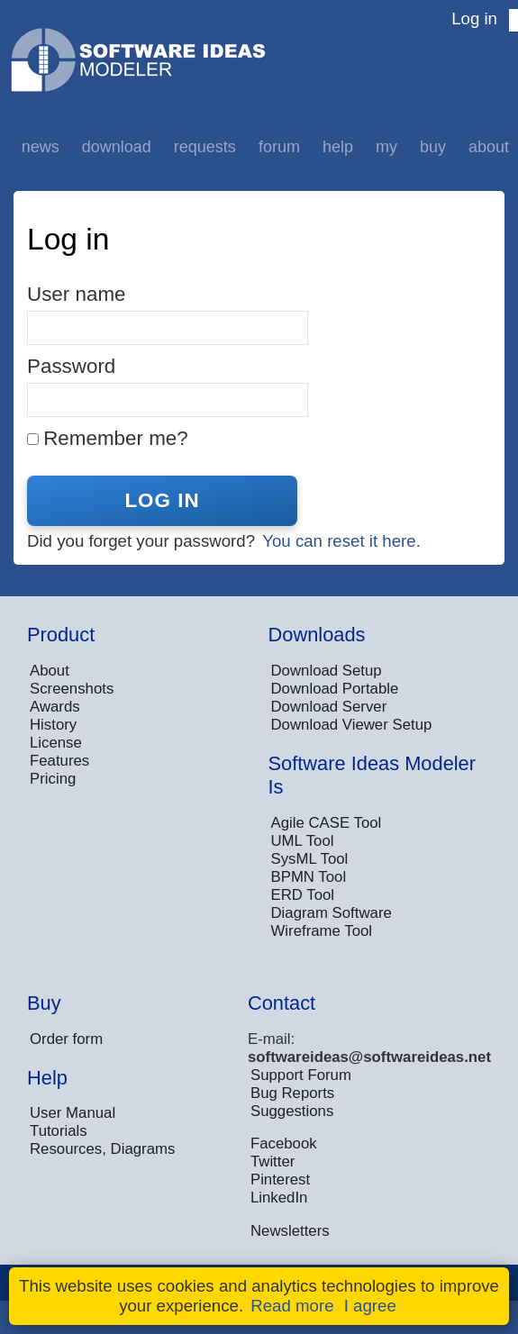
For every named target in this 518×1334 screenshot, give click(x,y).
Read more (291, 1305)
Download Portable (335, 688)
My (386, 147)
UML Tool (302, 840)
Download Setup (326, 670)
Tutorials (58, 1130)
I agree (370, 1305)
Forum (279, 147)
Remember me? (115, 438)
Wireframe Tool (322, 930)
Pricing (53, 778)
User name (76, 294)
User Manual (72, 1112)
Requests (205, 147)
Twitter (272, 1161)
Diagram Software (331, 912)
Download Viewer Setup (351, 724)
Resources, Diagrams (102, 1148)
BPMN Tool (309, 876)
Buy (433, 147)
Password (71, 366)
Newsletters (290, 1230)
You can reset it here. (341, 540)
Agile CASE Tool (326, 822)
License (56, 742)
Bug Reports (292, 1093)
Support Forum (300, 1075)
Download (116, 147)
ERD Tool (303, 894)
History (53, 724)
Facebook (283, 1143)
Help (338, 147)
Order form (66, 1039)
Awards (55, 706)
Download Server (329, 706)
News (40, 147)
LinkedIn (278, 1197)
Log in (474, 18)
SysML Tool (310, 858)
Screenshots (72, 688)
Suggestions (291, 1111)
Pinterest (280, 1179)
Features (59, 760)
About (488, 147)
